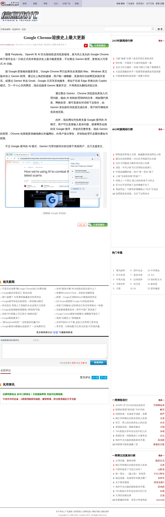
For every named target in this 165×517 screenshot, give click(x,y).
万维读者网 (5, 29)
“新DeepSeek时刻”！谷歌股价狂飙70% (21, 322)
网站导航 (96, 511)
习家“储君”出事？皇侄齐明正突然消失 (135, 58)
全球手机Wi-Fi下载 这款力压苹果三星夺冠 (77, 322)
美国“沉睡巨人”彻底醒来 (68, 318)
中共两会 (155, 270)
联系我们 (78, 511)
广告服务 (69, 511)
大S (152, 275)
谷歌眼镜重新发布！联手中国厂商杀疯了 (76, 309)
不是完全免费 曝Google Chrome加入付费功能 (24, 289)
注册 (162, 3)
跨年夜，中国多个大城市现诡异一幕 (134, 63)
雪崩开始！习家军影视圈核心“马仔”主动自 (137, 189)
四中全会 (137, 270)
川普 (118, 288)
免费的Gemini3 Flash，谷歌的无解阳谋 (75, 293)
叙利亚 (154, 284)
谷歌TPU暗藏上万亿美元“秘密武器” (20, 314)
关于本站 (60, 511)
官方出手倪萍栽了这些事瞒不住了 (132, 185)
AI (134, 288)
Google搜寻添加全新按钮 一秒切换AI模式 (22, 301)
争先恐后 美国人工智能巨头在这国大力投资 (24, 305)
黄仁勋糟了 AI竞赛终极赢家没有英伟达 (21, 297)
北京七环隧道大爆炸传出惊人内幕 (132, 163)
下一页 (103, 377)
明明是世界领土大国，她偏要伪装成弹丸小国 (138, 154)
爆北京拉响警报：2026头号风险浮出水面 (136, 159)
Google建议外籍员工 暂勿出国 (17, 293)
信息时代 (16, 29)
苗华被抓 (155, 288)
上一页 (95, 377)
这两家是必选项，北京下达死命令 (132, 193)
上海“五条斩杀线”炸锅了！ (129, 176)
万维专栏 (120, 284)
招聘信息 (87, 511)
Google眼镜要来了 (11, 318)
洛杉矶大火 (156, 279)
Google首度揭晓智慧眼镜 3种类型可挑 (21, 309)
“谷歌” (55, 332)
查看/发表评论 (58, 45)
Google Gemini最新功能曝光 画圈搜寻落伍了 (78, 314)
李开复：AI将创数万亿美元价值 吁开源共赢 (78, 326)
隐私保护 (105, 511)
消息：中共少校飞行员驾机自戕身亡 (134, 167)
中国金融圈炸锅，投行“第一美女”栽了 (135, 172)
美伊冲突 (137, 275)
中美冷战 (120, 279)
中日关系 (120, 275)
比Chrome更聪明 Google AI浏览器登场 (75, 301)
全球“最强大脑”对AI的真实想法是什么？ (76, 289)
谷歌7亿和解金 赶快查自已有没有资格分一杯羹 (79, 305)
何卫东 (136, 284)
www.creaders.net (7, 45)
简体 (118, 3)
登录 (158, 3)
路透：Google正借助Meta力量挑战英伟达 (76, 297)
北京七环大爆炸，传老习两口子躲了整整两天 (138, 67)
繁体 (123, 3)
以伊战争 (137, 279)
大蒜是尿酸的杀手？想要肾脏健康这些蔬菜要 (138, 71)
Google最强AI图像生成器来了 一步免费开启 (24, 326)
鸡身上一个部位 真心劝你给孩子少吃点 (135, 180)
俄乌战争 (120, 270)
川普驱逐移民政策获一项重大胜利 (132, 76)
